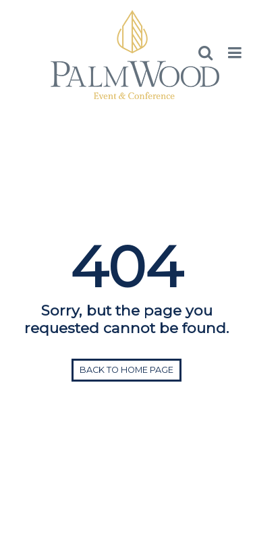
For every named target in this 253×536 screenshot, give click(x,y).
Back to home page (126, 370)
